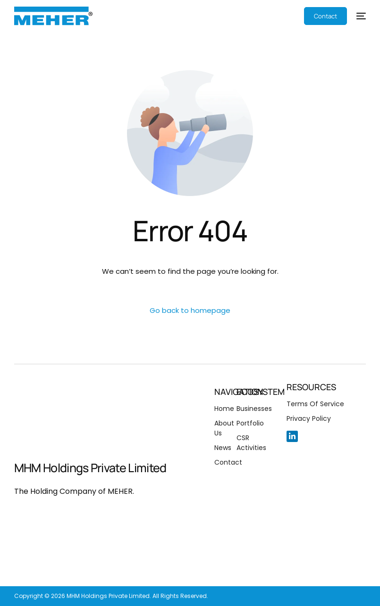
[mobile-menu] (356, 16)
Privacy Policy (309, 418)
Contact (228, 462)
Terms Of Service (315, 404)
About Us (224, 428)
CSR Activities (251, 442)
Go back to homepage (190, 310)
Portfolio (250, 423)
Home (224, 408)
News (222, 447)
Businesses (254, 408)
